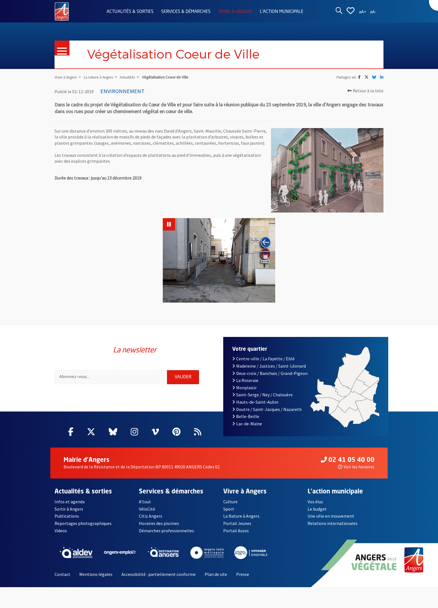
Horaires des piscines (159, 523)
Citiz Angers (150, 516)
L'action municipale (281, 12)
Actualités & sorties (130, 12)
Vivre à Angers (235, 12)
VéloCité (147, 509)
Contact (62, 574)
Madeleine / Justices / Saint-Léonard (269, 366)
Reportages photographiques (83, 523)
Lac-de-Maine (247, 423)
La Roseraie (245, 380)
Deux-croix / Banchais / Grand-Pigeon (270, 373)
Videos (61, 530)
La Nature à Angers (241, 516)
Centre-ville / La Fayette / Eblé (263, 358)
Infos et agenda (70, 501)
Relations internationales (333, 523)
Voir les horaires (356, 467)
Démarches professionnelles (166, 530)
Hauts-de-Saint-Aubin (255, 402)
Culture (230, 501)
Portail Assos (236, 530)
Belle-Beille (245, 416)
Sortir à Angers (69, 509)
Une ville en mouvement (331, 516)
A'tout (145, 501)
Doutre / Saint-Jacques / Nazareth (267, 409)
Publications (67, 516)
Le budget (317, 509)
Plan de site (216, 574)
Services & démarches (186, 12)
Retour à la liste (365, 90)
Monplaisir (244, 387)
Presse (242, 574)
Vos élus (315, 501)
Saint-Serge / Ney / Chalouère (262, 394)
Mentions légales (95, 574)
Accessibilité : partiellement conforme (158, 574)
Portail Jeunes (237, 523)
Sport (228, 509)
